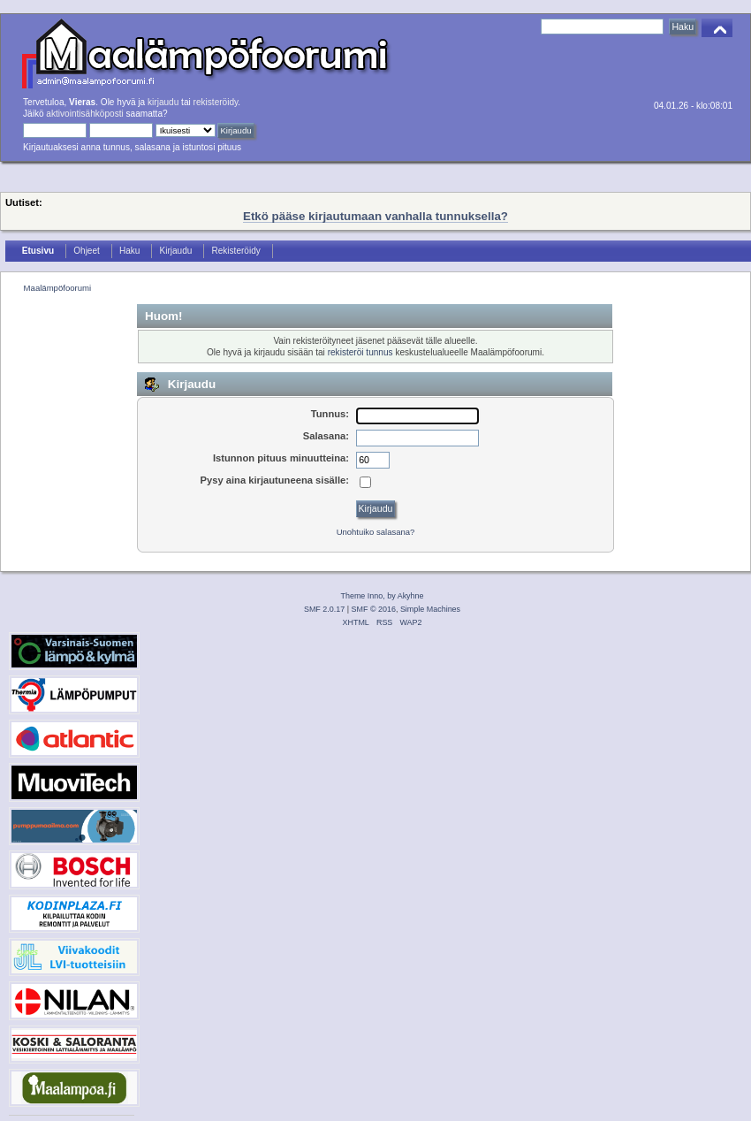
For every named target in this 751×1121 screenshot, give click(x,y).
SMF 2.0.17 (324, 609)
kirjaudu (163, 102)
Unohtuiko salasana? (376, 532)
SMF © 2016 (374, 609)
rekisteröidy (216, 102)
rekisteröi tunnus (360, 352)
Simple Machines (430, 609)
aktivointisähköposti (84, 113)
